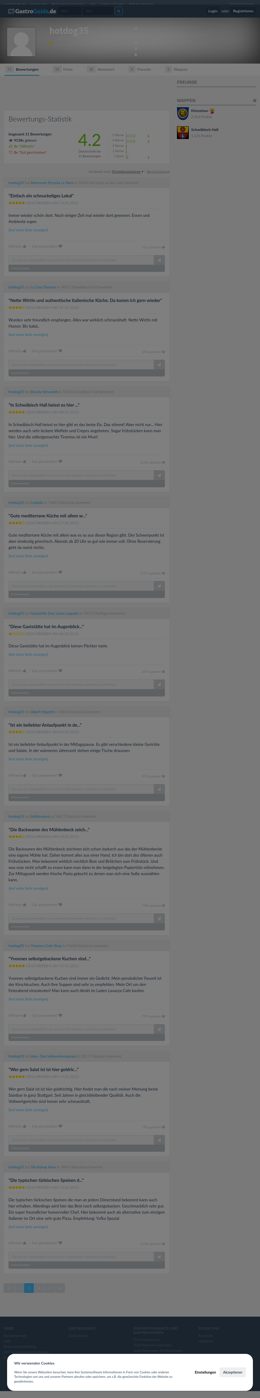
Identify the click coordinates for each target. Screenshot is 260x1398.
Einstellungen (205, 1372)
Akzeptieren (232, 1372)
